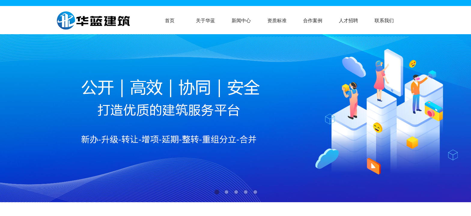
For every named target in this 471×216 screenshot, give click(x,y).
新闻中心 (241, 20)
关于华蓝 (205, 20)
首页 (170, 20)
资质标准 (277, 20)
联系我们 (384, 20)
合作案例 (312, 20)
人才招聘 (348, 20)
